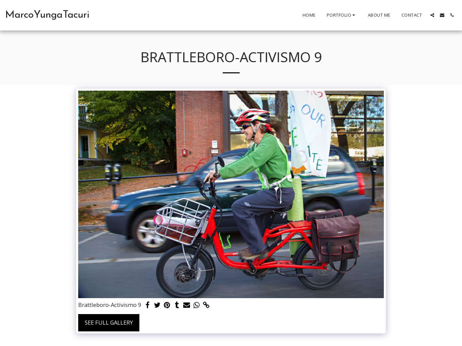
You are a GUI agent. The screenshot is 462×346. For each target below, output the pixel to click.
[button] (342, 15)
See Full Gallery (109, 322)
